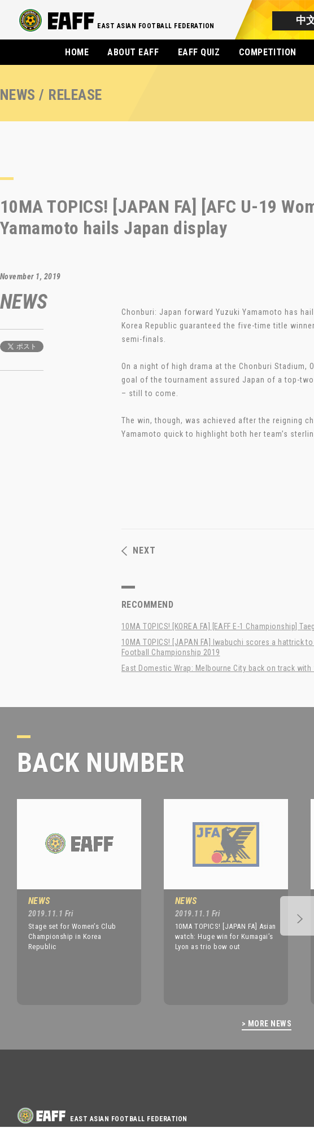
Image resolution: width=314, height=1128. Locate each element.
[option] (70, 902)
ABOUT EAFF (133, 52)
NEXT (138, 550)
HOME (77, 52)
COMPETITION (267, 52)
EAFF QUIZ (199, 52)
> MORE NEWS (266, 1024)
